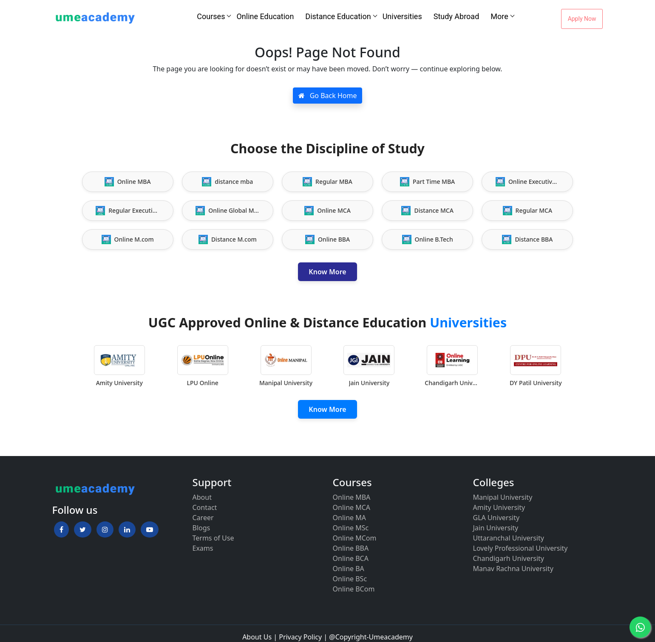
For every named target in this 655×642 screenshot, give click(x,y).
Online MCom (355, 538)
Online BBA (351, 548)
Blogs (201, 527)
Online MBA (352, 497)
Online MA (349, 517)
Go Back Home (327, 95)
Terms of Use (213, 538)
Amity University (499, 507)
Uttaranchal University (508, 538)
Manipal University (503, 497)
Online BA (348, 568)
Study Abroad (456, 16)
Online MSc (351, 527)
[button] (61, 529)
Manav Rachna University (513, 568)
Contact (205, 507)
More (499, 16)
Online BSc (350, 578)
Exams (203, 548)
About (202, 497)
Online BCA (351, 558)
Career (203, 517)
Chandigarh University (508, 558)
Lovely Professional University (520, 548)
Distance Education (338, 16)
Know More (327, 271)
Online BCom (354, 589)
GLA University (496, 517)
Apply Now (582, 18)
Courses (211, 16)
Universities (402, 16)
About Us (257, 637)
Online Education (265, 16)
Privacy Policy (300, 637)
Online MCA (352, 507)
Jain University (496, 527)
